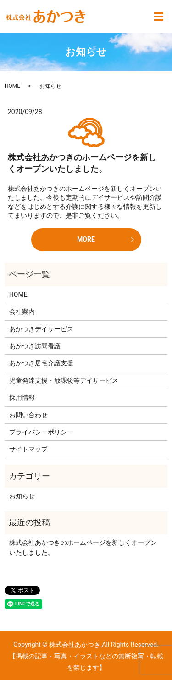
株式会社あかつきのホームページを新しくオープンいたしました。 (83, 547)
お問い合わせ (28, 415)
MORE (86, 239)
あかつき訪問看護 (35, 346)
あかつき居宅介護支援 (41, 363)
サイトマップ (28, 449)
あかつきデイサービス (41, 329)
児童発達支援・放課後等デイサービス (63, 380)
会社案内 (22, 311)
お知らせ (22, 496)
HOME (12, 86)
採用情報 (22, 397)
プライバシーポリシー (41, 432)
